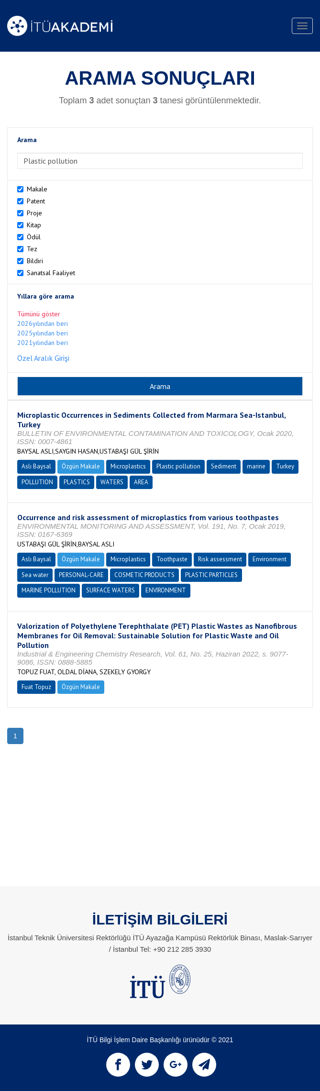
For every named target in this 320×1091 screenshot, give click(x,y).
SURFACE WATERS (110, 590)
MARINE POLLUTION (49, 590)
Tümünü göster (38, 314)
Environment (270, 559)
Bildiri (35, 260)
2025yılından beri (42, 333)
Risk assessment (220, 559)
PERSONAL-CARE (81, 575)
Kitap (34, 225)
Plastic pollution (178, 466)
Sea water (35, 575)
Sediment (223, 466)
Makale (37, 189)
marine (256, 466)
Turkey (285, 466)
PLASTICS (77, 482)
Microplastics (128, 466)
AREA (141, 482)
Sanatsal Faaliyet (51, 272)
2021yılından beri (42, 342)
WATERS (111, 482)
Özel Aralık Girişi (43, 358)
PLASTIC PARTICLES (211, 575)
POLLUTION (37, 482)
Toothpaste (172, 559)
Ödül (34, 237)
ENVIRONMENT (165, 590)
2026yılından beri (42, 323)
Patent (36, 201)
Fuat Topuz (36, 687)
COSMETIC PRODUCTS (144, 575)
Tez (32, 249)
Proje (34, 213)
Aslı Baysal (36, 466)
